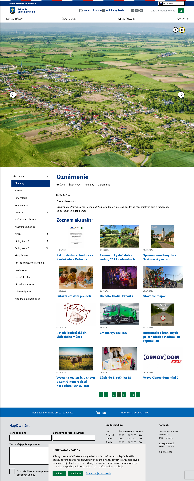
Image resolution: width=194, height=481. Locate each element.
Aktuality (19, 183)
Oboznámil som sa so (35, 473)
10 (132, 394)
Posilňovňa (21, 270)
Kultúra (19, 212)
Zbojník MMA (22, 255)
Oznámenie (104, 184)
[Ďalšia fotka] (181, 94)
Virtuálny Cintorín (24, 284)
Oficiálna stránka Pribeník (22, 3)
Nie (104, 412)
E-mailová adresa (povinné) (68, 432)
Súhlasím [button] (59, 473)
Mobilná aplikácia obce (27, 298)
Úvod (60, 184)
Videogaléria (21, 205)
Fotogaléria (21, 197)
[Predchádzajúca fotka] (12, 94)
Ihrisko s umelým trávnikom (30, 262)
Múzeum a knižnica (25, 226)
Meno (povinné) (18, 432)
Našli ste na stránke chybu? (135, 412)
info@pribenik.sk (166, 443)
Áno (98, 412)
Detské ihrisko (22, 277)
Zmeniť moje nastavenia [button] (98, 473)
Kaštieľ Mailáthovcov (26, 219)
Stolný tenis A (31, 241)
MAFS (31, 233)
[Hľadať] (181, 10)
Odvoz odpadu (23, 291)
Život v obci (19, 176)
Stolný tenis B (31, 248)
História (19, 190)
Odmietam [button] (76, 473)
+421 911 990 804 (166, 446)
